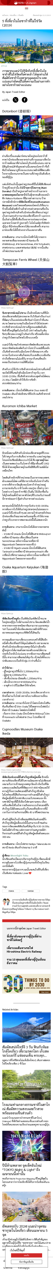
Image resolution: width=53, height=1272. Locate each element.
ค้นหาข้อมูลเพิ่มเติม (26, 1262)
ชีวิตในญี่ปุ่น (23, 1267)
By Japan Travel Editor (13, 91)
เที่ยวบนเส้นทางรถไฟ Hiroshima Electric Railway (24, 949)
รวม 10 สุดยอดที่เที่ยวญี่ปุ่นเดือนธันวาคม (26, 961)
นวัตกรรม (7, 1267)
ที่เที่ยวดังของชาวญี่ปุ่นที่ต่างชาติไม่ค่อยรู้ (24, 938)
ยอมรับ (26, 1255)
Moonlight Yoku (19, 855)
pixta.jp (4, 65)
